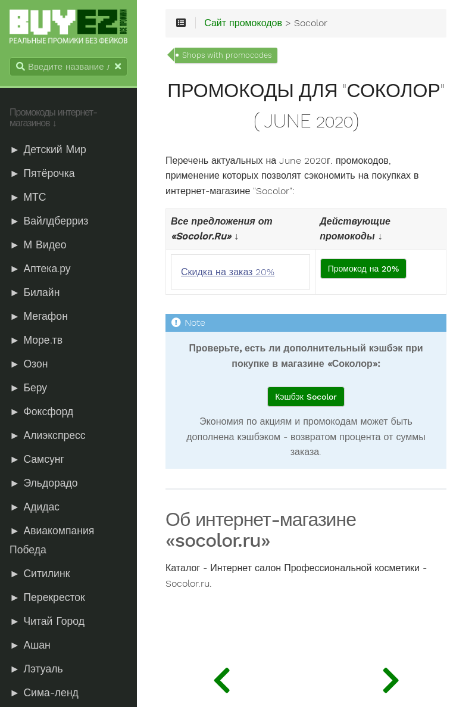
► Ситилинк (40, 574)
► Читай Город (47, 621)
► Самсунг (37, 459)
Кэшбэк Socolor (306, 396)
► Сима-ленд (44, 693)
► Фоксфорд (41, 412)
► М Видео (38, 245)
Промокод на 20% (363, 268)
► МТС (28, 197)
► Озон (29, 364)
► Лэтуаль (36, 669)
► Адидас (35, 507)
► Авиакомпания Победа (52, 540)
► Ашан (30, 645)
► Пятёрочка (42, 173)
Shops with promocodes (226, 55)
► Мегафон (39, 316)
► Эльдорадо (44, 483)
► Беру (28, 388)
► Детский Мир (48, 149)
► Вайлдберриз (49, 221)
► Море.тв (36, 340)
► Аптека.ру (40, 269)
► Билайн (35, 292)
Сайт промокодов (243, 23)
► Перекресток (47, 597)
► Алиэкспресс (48, 435)
